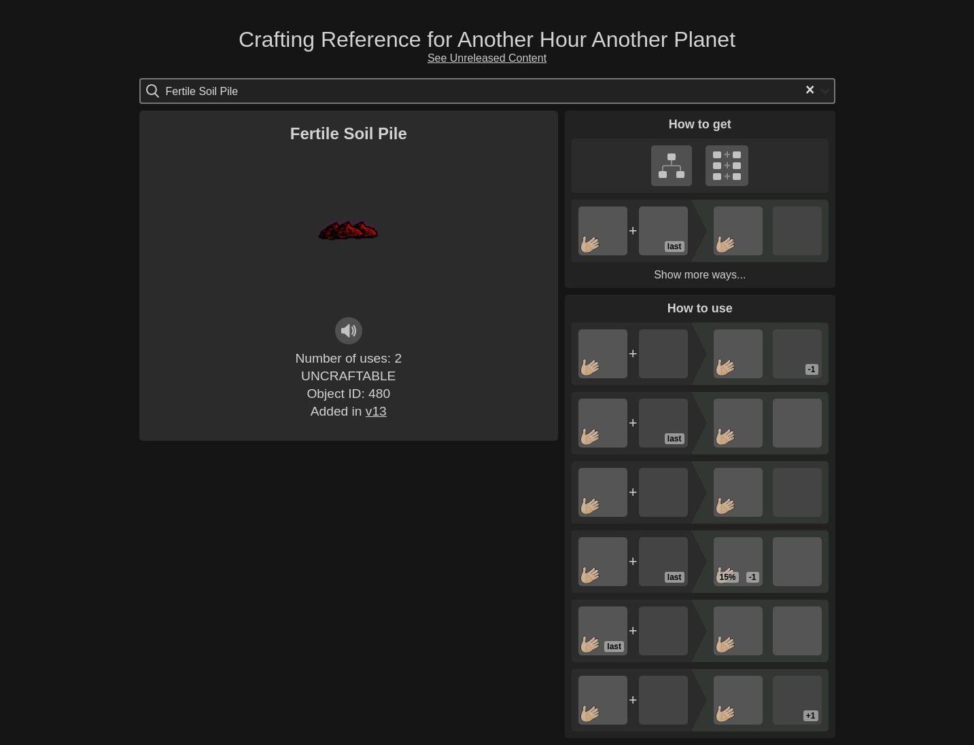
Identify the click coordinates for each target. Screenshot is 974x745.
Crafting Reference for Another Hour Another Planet (487, 39)
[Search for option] (223, 91)
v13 (376, 411)
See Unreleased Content (487, 58)
